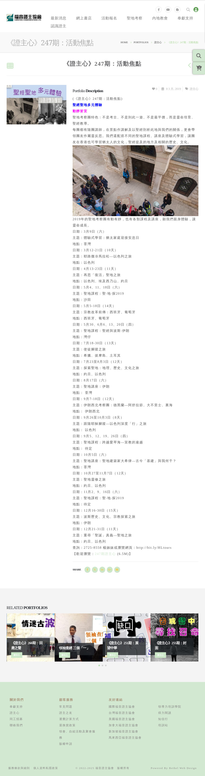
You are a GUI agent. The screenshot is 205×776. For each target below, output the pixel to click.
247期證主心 (105, 554)
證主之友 (65, 712)
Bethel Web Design (183, 768)
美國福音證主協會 (122, 719)
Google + (110, 569)
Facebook (87, 569)
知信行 (163, 719)
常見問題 (65, 706)
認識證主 (58, 25)
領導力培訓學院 (169, 706)
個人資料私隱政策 (45, 768)
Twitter (95, 569)
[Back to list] (10, 66)
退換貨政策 (67, 725)
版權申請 (65, 743)
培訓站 (163, 725)
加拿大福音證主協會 (123, 725)
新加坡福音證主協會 (123, 731)
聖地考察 (135, 17)
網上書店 (84, 17)
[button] (99, 665)
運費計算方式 (69, 719)
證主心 (194, 88)
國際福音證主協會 (122, 706)
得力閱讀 (164, 712)
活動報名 (109, 17)
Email (117, 569)
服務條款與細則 (19, 768)
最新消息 (58, 17)
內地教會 (160, 17)
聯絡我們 (16, 725)
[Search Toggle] (188, 9)
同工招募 (16, 719)
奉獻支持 (185, 17)
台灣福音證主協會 (122, 712)
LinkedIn (102, 569)
